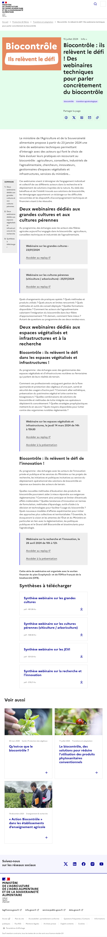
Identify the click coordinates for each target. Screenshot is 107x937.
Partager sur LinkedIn (82, 117)
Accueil (5, 22)
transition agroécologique (86, 101)
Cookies (81, 924)
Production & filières (20, 22)
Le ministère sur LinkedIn (74, 864)
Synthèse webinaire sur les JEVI (47, 649)
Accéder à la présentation (41, 445)
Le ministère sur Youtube (101, 864)
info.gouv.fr (30, 910)
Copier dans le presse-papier (97, 117)
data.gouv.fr (75, 910)
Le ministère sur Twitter (65, 864)
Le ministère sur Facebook (83, 864)
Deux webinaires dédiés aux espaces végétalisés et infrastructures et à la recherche (11, 222)
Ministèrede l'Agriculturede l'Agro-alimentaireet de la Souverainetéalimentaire (12, 8)
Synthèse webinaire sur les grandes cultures (50, 600)
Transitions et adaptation (43, 22)
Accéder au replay (37, 258)
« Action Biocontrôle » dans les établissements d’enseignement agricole (27, 823)
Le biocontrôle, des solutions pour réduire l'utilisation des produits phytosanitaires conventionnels (77, 754)
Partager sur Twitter (74, 117)
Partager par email (89, 117)
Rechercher (95, 4)
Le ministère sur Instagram (92, 864)
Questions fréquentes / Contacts (77, 918)
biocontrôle (69, 101)
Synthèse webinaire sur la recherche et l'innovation (53, 673)
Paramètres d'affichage (15, 928)
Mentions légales (32, 924)
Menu (103, 4)
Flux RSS (18, 924)
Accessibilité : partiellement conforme (44, 918)
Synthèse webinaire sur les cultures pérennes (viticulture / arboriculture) (51, 625)
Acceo (5, 918)
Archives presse (50, 924)
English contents (67, 924)
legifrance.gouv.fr (10, 910)
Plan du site (19, 918)
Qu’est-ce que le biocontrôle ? (21, 748)
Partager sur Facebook (66, 117)
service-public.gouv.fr (52, 910)
